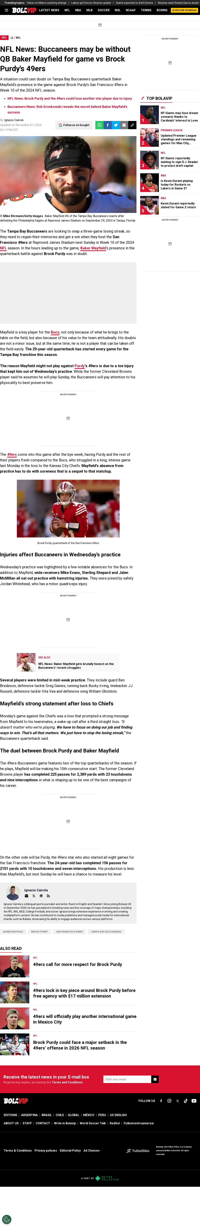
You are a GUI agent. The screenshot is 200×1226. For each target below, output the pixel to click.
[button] (108, 125)
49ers (12, 454)
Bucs (55, 332)
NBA (78, 10)
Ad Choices (92, 1150)
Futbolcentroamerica (139, 1123)
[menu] (6, 10)
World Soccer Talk (93, 1123)
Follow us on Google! (76, 125)
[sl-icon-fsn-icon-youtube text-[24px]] (194, 1101)
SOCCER (104, 10)
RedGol (115, 1123)
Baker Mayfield (93, 248)
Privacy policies (46, 1150)
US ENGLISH (118, 1115)
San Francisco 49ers (69, 931)
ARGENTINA (29, 1115)
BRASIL (47, 1115)
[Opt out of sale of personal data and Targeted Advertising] (6, 1219)
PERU (102, 1115)
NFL (67, 10)
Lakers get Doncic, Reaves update (91, 2)
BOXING (162, 10)
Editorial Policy (70, 1150)
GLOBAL (73, 1115)
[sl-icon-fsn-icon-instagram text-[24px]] (169, 1101)
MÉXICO (88, 1115)
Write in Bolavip (65, 1123)
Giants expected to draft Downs (134, 2)
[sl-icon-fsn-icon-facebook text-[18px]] (161, 1101)
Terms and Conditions (67, 1082)
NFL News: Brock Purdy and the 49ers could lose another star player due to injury (69, 98)
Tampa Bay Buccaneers (106, 931)
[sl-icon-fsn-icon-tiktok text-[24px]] (186, 1101)
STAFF (27, 1123)
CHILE (60, 1115)
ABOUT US (11, 1123)
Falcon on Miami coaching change (47, 2)
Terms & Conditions (18, 1150)
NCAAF (131, 10)
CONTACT (43, 1123)
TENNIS (146, 10)
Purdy (80, 366)
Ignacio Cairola (13, 120)
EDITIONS (10, 1115)
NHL (118, 10)
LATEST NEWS (49, 10)
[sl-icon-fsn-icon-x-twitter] (177, 1101)
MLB (89, 10)
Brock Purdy (39, 931)
